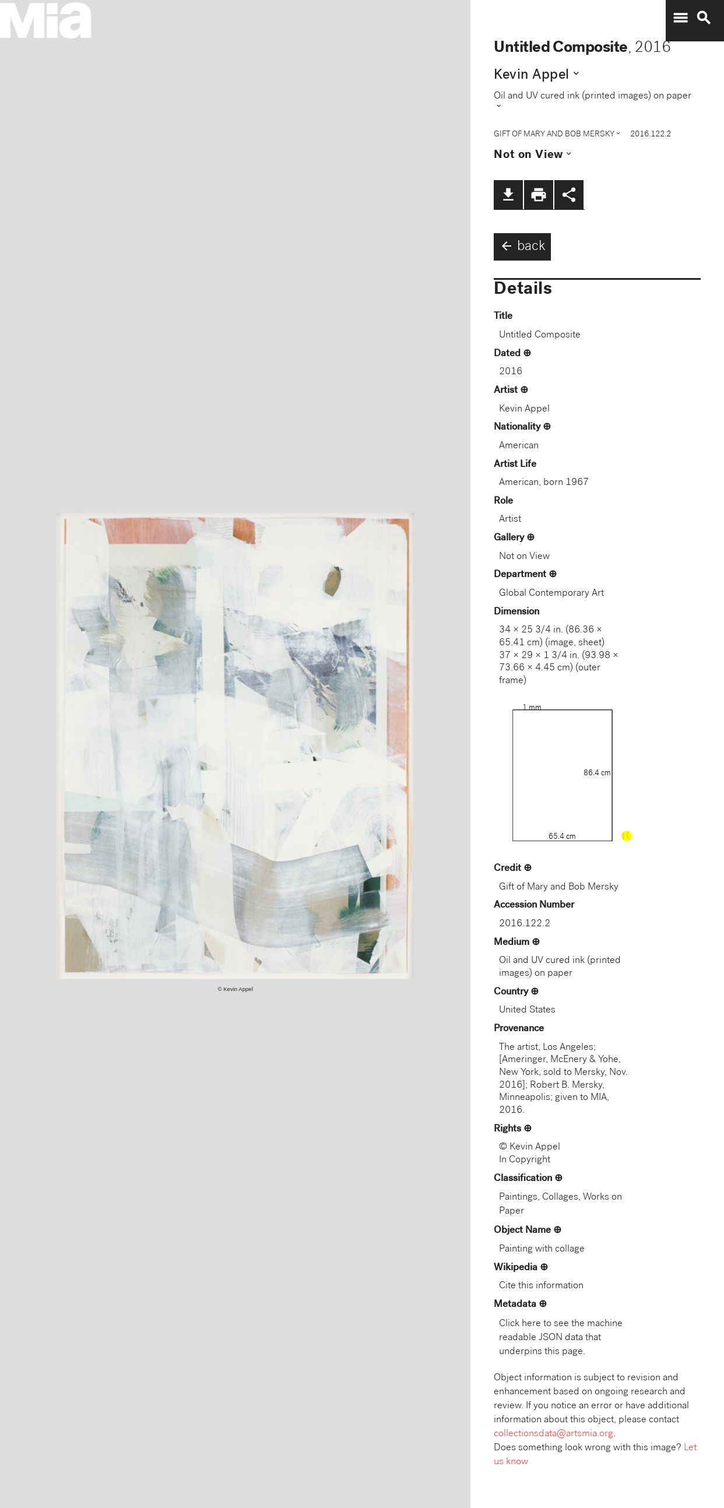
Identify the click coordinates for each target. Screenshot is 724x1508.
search (703, 18)
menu (680, 18)
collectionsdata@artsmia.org (553, 1434)
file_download (508, 194)
